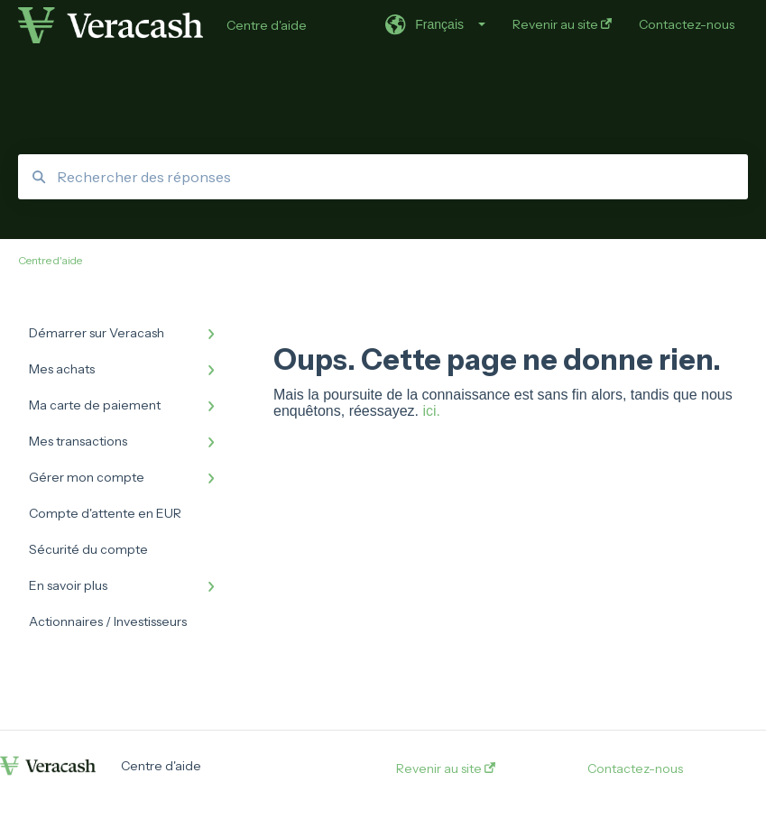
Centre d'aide (266, 25)
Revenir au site (445, 768)
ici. (431, 411)
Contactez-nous (635, 768)
